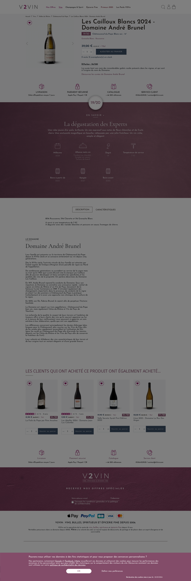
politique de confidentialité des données (68, 565)
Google (58, 561)
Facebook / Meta (72, 561)
